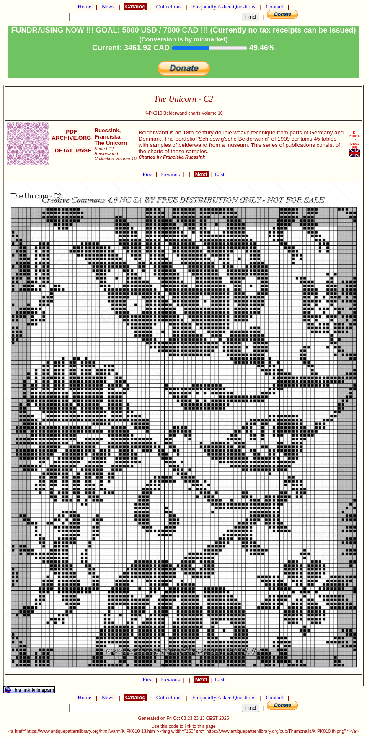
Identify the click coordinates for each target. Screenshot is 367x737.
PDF (72, 131)
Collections (169, 6)
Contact (274, 6)
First (148, 174)
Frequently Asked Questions (224, 6)
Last (220, 174)
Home (84, 6)
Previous (170, 174)
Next (201, 174)
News (108, 6)
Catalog (135, 6)
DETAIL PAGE (71, 153)
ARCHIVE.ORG (71, 138)
